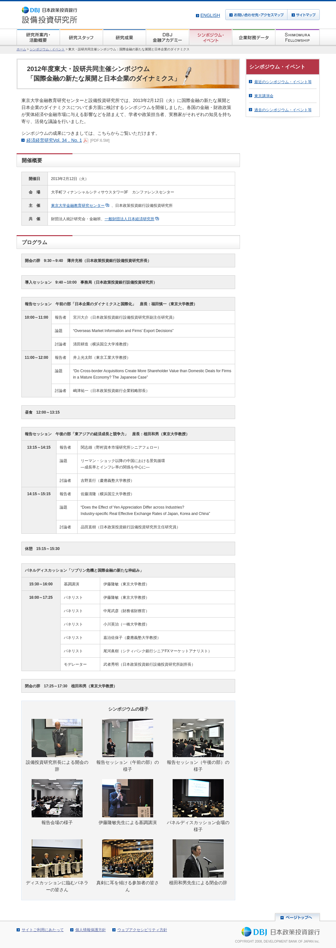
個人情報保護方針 (90, 930)
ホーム (21, 49)
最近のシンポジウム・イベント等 (283, 82)
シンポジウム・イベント (47, 49)
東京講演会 (263, 96)
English (210, 15)
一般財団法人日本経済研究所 (129, 219)
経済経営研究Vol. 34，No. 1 (54, 140)
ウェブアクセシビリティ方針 (142, 930)
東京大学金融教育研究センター (78, 205)
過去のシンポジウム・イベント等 (283, 110)
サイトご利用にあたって (43, 930)
